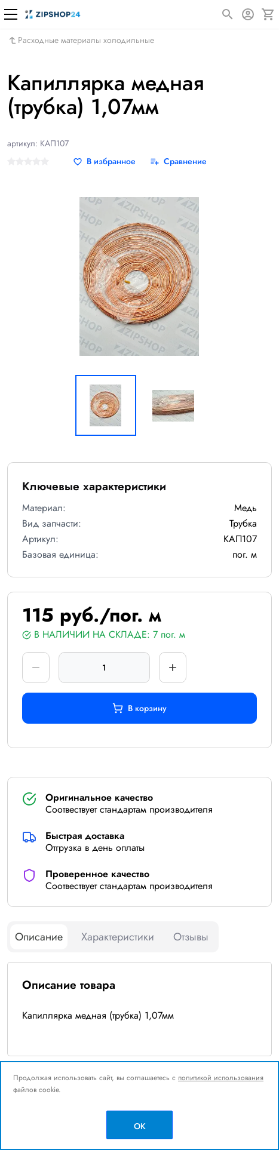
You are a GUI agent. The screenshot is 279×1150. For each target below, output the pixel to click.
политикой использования (220, 1077)
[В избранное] (104, 161)
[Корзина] (268, 14)
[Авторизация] (248, 14)
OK (140, 1126)
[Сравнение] (178, 161)
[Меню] (11, 14)
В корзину (139, 708)
